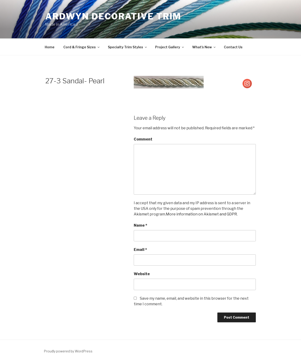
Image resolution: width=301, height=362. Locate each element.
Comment (143, 139)
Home (50, 47)
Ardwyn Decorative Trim (113, 16)
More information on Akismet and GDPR (201, 214)
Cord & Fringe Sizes (81, 47)
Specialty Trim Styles (127, 47)
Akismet (141, 214)
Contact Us (233, 47)
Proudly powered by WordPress (68, 351)
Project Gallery (170, 47)
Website (142, 274)
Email (140, 249)
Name (140, 225)
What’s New (204, 47)
